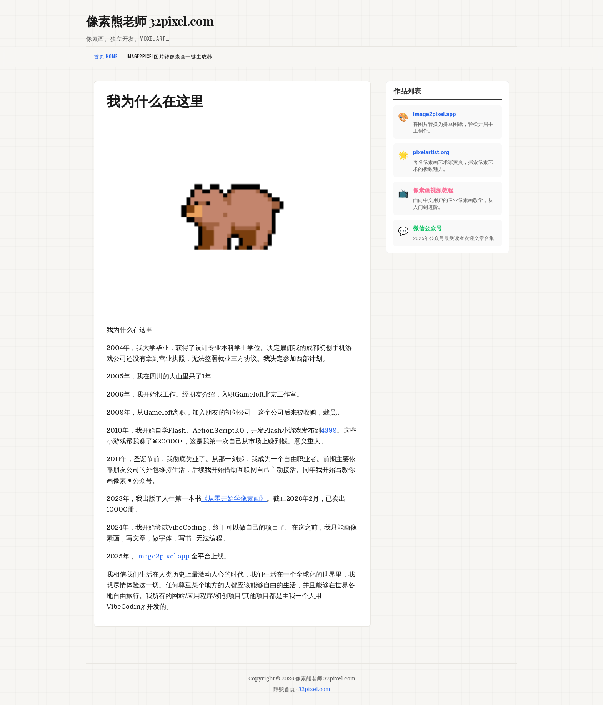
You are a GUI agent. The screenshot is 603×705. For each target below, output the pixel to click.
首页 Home (105, 56)
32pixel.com (314, 689)
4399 (329, 430)
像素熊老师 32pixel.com (149, 20)
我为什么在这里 (155, 100)
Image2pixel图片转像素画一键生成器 (169, 56)
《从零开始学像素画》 (234, 498)
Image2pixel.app (163, 556)
